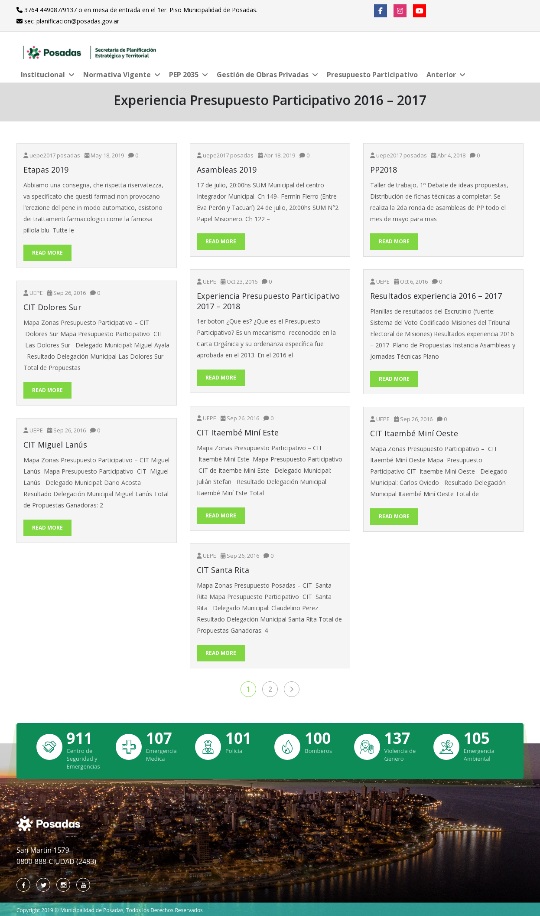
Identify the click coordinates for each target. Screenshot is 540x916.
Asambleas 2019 (227, 170)
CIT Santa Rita (223, 570)
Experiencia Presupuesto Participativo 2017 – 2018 (268, 301)
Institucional (43, 74)
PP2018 (383, 170)
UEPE (209, 281)
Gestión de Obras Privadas (263, 74)
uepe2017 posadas (54, 155)
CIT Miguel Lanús (55, 445)
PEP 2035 (183, 74)
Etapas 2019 (45, 170)
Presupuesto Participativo (372, 74)
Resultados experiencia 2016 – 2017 (436, 296)
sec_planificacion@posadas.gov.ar (71, 21)
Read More (47, 252)
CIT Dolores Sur (52, 307)
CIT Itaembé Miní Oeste (414, 433)
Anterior (441, 74)
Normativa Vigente (117, 74)
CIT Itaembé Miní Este (238, 433)
